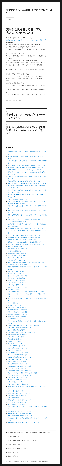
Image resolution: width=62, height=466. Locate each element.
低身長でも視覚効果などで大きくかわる (19, 328)
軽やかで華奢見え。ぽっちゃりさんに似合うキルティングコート (26, 201)
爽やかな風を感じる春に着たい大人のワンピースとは (23, 422)
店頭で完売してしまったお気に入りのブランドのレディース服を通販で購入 (28, 432)
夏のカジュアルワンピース (15, 343)
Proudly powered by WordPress (39, 461)
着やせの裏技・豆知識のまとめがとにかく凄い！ (17, 461)
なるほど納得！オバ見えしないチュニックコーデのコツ (24, 325)
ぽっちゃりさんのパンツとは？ (17, 307)
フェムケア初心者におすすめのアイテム (19, 357)
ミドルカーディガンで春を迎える (17, 355)
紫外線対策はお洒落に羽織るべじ (17, 253)
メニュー (10, 19)
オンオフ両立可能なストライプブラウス (19, 393)
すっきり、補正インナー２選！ (17, 246)
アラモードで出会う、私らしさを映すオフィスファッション (25, 228)
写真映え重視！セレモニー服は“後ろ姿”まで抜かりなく (24, 181)
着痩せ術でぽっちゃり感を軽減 (17, 316)
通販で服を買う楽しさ (12, 452)
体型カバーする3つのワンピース (17, 287)
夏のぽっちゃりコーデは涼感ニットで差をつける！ (23, 240)
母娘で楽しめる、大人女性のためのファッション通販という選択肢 (27, 183)
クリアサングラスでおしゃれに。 (17, 271)
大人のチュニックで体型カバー (17, 280)
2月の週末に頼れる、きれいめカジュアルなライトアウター (25, 170)
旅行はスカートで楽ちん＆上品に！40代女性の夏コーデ (24, 242)
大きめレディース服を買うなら (17, 258)
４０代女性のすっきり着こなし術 (17, 249)
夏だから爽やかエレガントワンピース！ (19, 400)
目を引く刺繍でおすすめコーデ (17, 361)
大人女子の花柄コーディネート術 (17, 364)
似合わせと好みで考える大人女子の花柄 (19, 370)
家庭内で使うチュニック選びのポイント (19, 413)
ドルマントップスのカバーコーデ (17, 359)
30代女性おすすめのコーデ (16, 289)
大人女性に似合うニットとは (16, 203)
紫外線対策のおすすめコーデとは (17, 334)
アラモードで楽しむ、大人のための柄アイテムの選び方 (24, 237)
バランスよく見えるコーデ (15, 285)
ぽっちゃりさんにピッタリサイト (17, 276)
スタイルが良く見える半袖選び (17, 402)
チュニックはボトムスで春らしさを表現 (19, 366)
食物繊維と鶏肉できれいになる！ (17, 314)
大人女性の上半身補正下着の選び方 (18, 384)
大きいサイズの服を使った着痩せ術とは (19, 375)
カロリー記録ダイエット (15, 303)
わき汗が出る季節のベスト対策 (17, 395)
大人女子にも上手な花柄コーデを (17, 379)
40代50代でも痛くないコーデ (16, 346)
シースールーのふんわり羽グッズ (17, 282)
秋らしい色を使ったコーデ (15, 391)
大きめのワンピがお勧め (15, 341)
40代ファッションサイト (15, 305)
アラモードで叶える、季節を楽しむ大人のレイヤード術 (24, 235)
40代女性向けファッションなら (17, 319)
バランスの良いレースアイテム (17, 382)
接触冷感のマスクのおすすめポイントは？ (20, 416)
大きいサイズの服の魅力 (13, 436)
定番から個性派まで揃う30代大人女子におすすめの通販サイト (26, 262)
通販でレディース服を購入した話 (16, 448)
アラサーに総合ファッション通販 (17, 312)
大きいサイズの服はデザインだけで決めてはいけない (21, 440)
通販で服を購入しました (13, 456)
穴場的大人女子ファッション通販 (17, 264)
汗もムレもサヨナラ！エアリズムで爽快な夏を (21, 332)
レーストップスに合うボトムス (17, 368)
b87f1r (10, 100)
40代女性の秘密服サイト (15, 251)
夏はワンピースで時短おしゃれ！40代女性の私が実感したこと (26, 244)
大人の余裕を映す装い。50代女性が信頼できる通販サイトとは (26, 167)
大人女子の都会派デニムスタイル (17, 199)
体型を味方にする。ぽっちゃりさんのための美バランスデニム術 (26, 165)
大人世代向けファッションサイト (17, 309)
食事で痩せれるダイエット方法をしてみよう (21, 352)
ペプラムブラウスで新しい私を (17, 273)
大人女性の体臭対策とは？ (15, 339)
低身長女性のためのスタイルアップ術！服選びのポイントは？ (26, 291)
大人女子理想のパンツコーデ (16, 404)
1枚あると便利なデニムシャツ (16, 260)
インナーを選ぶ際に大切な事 (16, 330)
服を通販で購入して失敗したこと (16, 444)
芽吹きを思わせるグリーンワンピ (17, 348)
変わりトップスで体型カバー (16, 350)
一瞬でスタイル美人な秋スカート (17, 377)
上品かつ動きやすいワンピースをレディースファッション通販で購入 (26, 40)
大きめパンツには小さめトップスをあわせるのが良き (23, 373)
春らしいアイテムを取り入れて (17, 278)
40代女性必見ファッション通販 (17, 255)
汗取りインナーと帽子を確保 (16, 337)
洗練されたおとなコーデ (15, 397)
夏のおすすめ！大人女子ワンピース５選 (19, 411)
